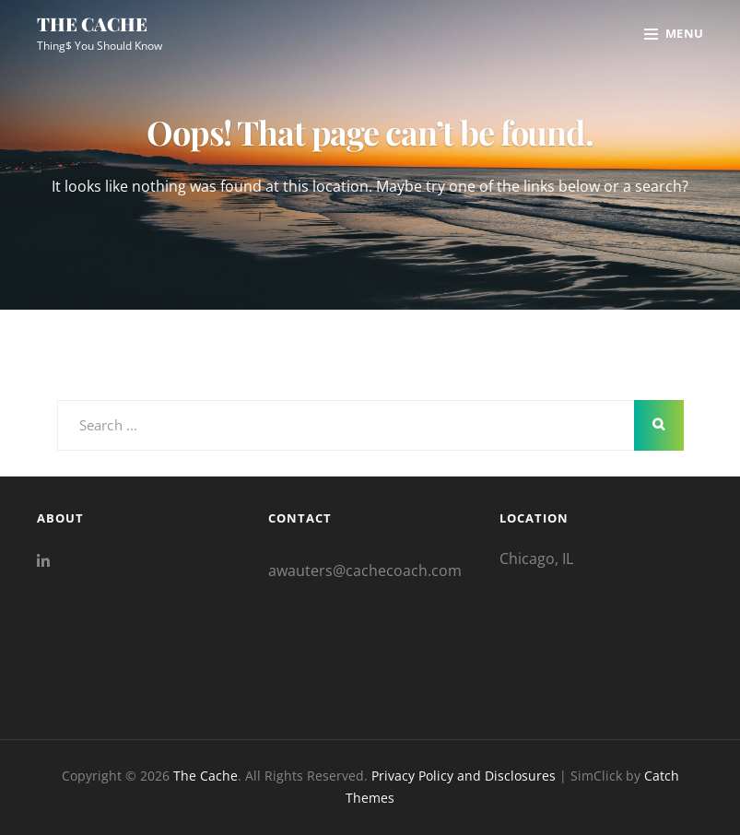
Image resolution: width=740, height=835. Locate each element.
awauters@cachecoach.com (365, 570)
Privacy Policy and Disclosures (463, 775)
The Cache (92, 23)
